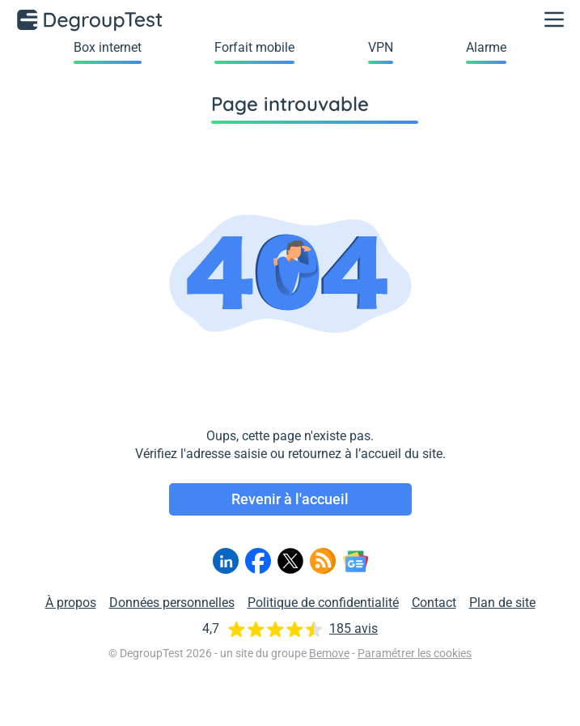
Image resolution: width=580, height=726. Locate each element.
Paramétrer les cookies (415, 653)
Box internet (108, 47)
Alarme (486, 47)
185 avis (353, 628)
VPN (380, 47)
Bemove (329, 653)
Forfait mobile (254, 47)
